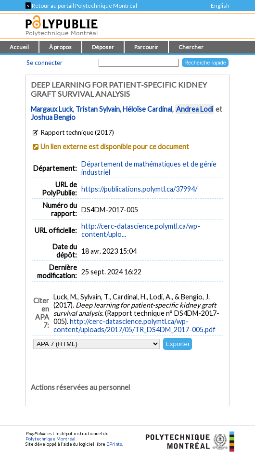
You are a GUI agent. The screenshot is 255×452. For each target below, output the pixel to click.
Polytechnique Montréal (51, 438)
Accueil (19, 47)
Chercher (191, 47)
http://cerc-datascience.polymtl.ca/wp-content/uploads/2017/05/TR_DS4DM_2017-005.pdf (134, 325)
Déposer (103, 47)
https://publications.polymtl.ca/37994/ (139, 189)
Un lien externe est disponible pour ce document (114, 146)
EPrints (114, 444)
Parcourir (146, 47)
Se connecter (44, 62)
